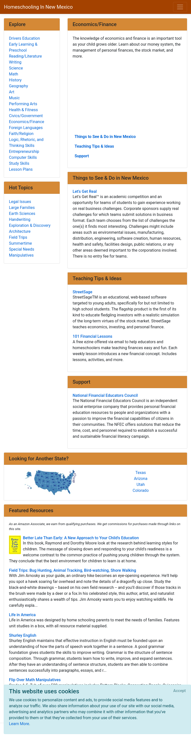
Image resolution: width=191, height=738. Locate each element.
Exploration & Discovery (29, 225)
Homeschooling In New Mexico (38, 7)
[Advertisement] (127, 96)
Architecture (20, 231)
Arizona (140, 478)
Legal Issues (20, 201)
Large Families (22, 207)
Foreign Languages (26, 127)
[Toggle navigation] (180, 7)
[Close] (179, 691)
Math (13, 74)
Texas (140, 472)
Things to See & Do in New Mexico (105, 136)
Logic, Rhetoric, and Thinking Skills (26, 142)
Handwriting (19, 219)
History (15, 80)
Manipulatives (21, 255)
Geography (18, 86)
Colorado (141, 490)
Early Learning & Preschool (23, 47)
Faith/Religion (21, 133)
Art (11, 92)
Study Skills (19, 163)
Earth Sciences (22, 213)
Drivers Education (24, 38)
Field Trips (18, 237)
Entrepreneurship (24, 151)
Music (14, 98)
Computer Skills (23, 157)
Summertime (20, 243)
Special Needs (21, 249)
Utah (141, 484)
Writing (15, 62)
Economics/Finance (26, 121)
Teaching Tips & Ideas (94, 146)
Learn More (19, 723)
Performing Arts (23, 103)
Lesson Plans (21, 169)
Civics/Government (26, 115)
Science (16, 68)
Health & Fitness (23, 109)
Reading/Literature (25, 56)
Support (82, 156)
